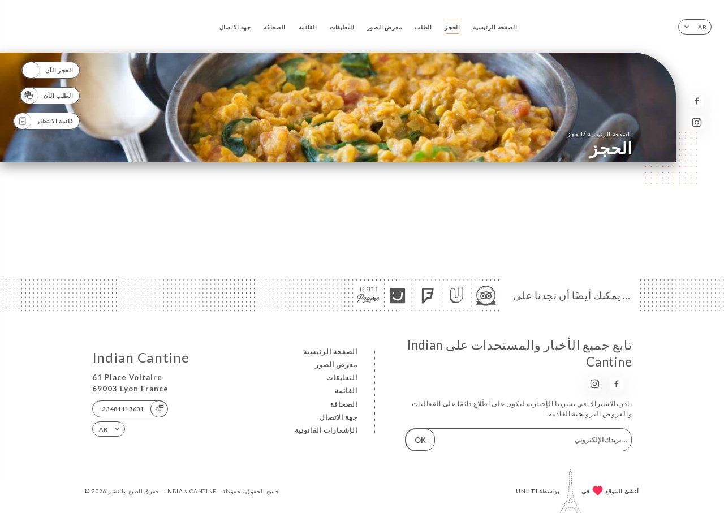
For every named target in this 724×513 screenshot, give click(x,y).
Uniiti (527, 491)
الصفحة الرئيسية (495, 27)
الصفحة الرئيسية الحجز (599, 133)
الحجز (452, 27)
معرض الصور (384, 27)
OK (420, 440)
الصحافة (275, 27)
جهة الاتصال (235, 27)
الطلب (423, 27)
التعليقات (342, 27)
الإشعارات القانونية (326, 430)
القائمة (308, 27)
